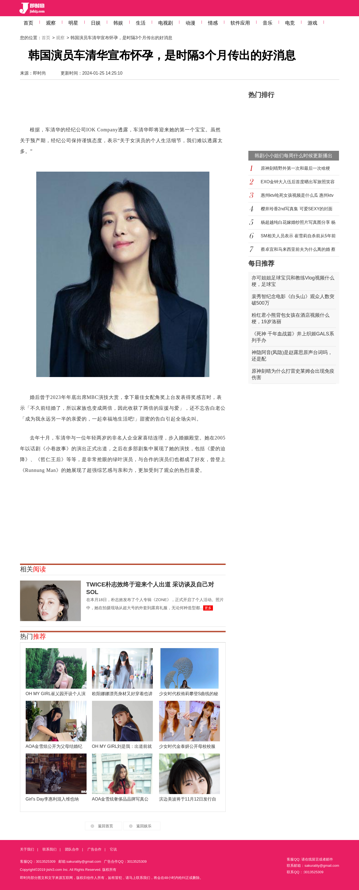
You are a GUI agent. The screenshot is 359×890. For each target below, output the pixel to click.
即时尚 (39, 73)
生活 (141, 23)
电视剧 (165, 23)
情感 (213, 23)
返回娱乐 (143, 826)
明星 (73, 23)
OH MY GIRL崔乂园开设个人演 (56, 693)
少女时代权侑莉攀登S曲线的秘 (188, 693)
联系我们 (49, 849)
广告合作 (94, 849)
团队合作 (72, 849)
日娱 (96, 23)
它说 (113, 849)
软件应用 (240, 23)
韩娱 (118, 23)
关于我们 (27, 849)
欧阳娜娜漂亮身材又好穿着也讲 (122, 693)
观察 (51, 23)
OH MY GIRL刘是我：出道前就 (122, 746)
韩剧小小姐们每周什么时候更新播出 (293, 155)
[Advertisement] (123, 105)
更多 (208, 608)
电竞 (290, 23)
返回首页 (105, 826)
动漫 (190, 23)
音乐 (267, 23)
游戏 (312, 23)
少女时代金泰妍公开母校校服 (187, 746)
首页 (28, 23)
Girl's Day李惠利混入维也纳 (52, 799)
